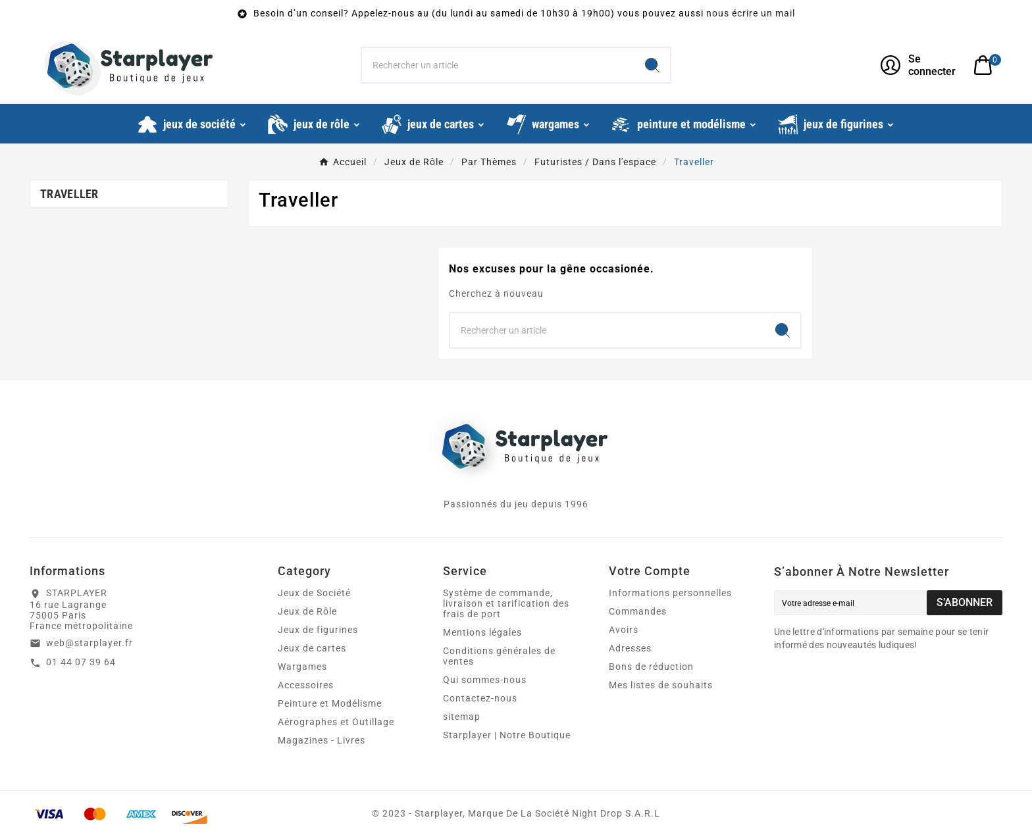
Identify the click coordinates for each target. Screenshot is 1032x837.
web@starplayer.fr (89, 643)
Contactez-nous (480, 698)
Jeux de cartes (312, 648)
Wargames (302, 666)
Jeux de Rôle (307, 611)
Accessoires (306, 685)
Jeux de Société (314, 593)
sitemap (461, 716)
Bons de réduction (651, 666)
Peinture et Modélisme (330, 703)
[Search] (652, 65)
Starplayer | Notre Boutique (507, 735)
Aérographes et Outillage (336, 722)
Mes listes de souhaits (661, 685)
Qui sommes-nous (485, 679)
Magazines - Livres (321, 740)
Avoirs (623, 629)
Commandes (638, 611)
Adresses (630, 648)
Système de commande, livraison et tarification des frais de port (506, 603)
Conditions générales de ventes (499, 656)
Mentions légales (482, 632)
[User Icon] (919, 65)
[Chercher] (498, 65)
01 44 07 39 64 (81, 662)
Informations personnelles (670, 593)
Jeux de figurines (318, 629)
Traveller (69, 194)
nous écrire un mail (750, 13)
